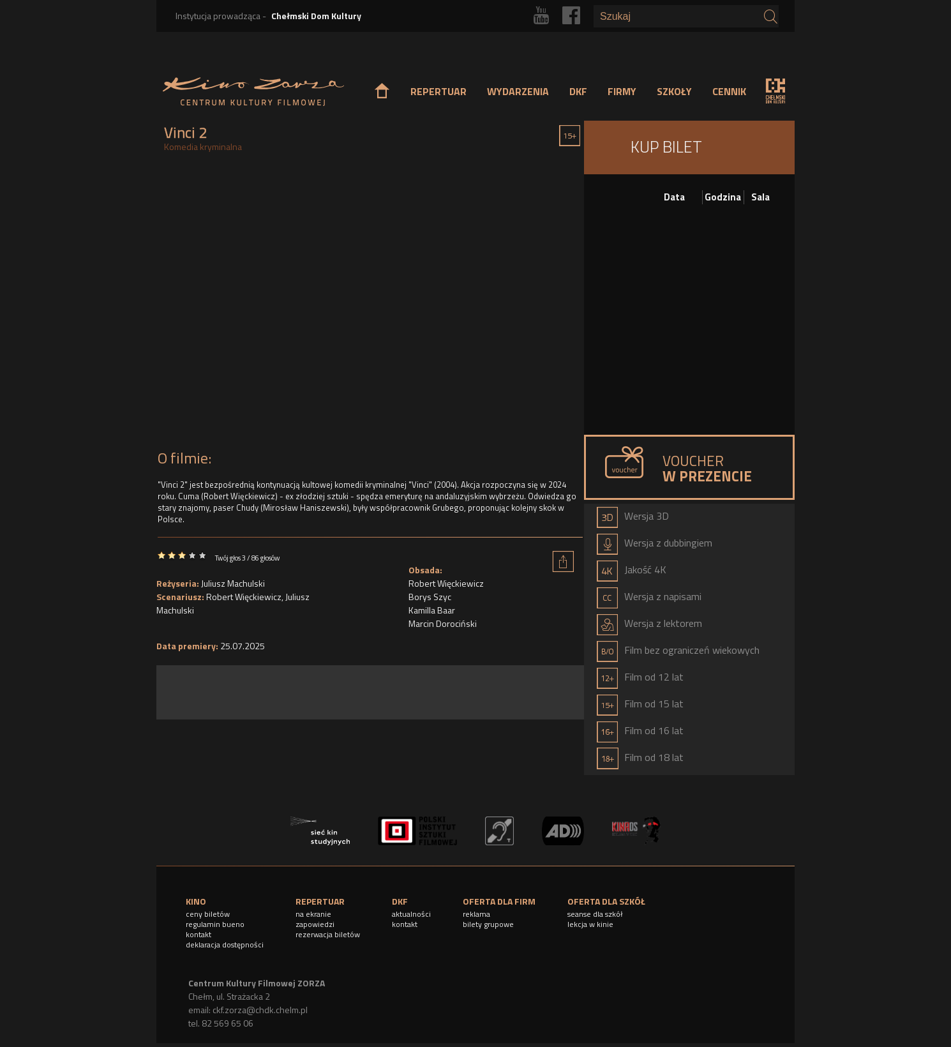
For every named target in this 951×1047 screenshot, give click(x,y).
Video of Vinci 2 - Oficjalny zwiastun (370, 304)
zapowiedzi (315, 924)
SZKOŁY (674, 91)
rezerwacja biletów (328, 934)
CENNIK (729, 91)
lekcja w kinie (590, 924)
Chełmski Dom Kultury (316, 15)
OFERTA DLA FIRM (499, 901)
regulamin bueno (215, 924)
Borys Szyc (429, 596)
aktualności (411, 914)
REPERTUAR (438, 91)
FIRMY (622, 91)
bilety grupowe (488, 924)
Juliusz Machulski (233, 583)
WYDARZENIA (518, 91)
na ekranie (313, 914)
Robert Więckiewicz (243, 596)
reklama (476, 914)
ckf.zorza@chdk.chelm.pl (260, 1009)
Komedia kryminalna (203, 146)
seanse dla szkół (595, 914)
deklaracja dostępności (225, 944)
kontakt (198, 934)
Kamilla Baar (431, 610)
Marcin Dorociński (442, 623)
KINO (196, 901)
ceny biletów (208, 914)
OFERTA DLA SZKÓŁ (606, 901)
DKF (578, 91)
